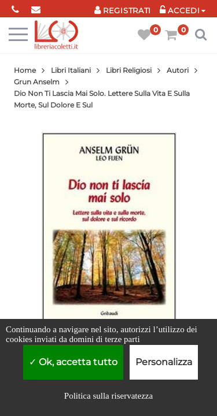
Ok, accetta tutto (73, 361)
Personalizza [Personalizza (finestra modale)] (163, 361)
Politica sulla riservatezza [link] (108, 395)
